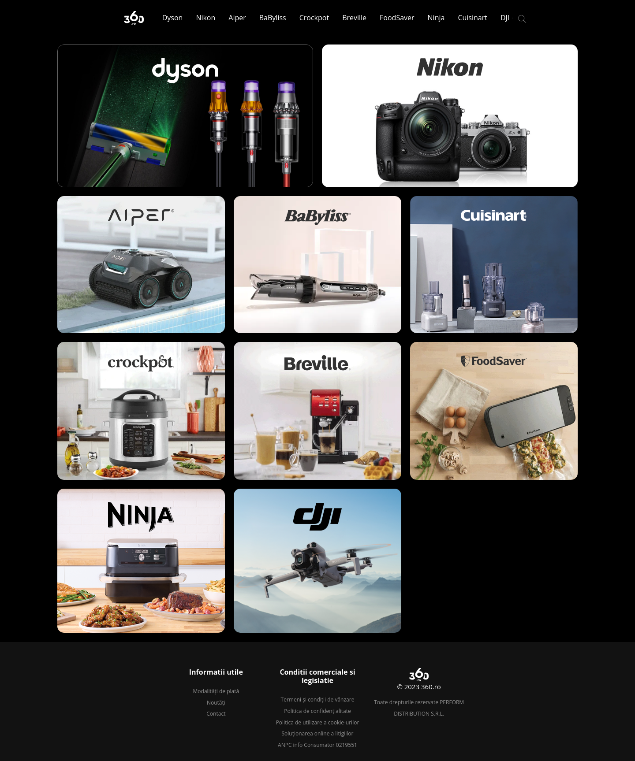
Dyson (172, 17)
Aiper (237, 17)
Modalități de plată (216, 691)
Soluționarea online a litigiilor (318, 733)
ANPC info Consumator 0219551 (317, 745)
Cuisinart (472, 17)
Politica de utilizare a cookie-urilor (317, 722)
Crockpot (314, 17)
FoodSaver (397, 17)
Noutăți (216, 702)
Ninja (436, 17)
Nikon (205, 17)
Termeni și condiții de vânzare (318, 699)
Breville (354, 17)
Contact (215, 713)
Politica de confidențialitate (317, 711)
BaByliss (272, 17)
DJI (505, 17)
